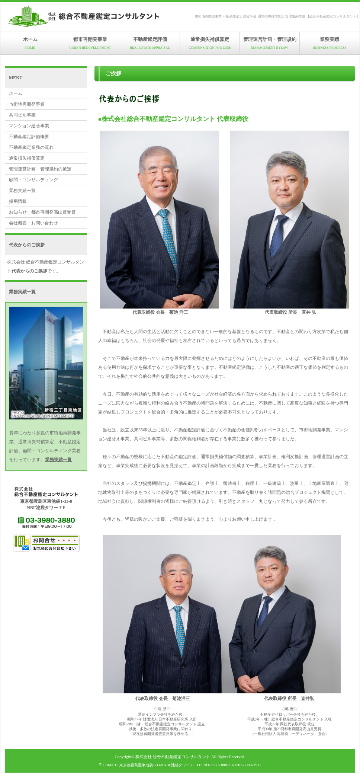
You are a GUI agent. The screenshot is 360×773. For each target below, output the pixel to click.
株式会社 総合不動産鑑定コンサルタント (172, 756)
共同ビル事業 (22, 115)
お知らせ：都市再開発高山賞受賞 (42, 212)
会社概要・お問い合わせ (33, 223)
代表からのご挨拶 (29, 271)
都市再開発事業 (90, 42)
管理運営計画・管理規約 (269, 42)
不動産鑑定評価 (150, 42)
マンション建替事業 (29, 125)
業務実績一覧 (22, 190)
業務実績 (329, 42)
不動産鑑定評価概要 (29, 136)
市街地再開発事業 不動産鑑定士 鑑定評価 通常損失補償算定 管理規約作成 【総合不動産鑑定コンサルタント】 (277, 16)
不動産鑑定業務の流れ (31, 147)
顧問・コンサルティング (33, 179)
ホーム (30, 42)
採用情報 (18, 201)
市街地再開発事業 (27, 104)
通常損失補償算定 (210, 42)
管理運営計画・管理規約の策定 (40, 169)
